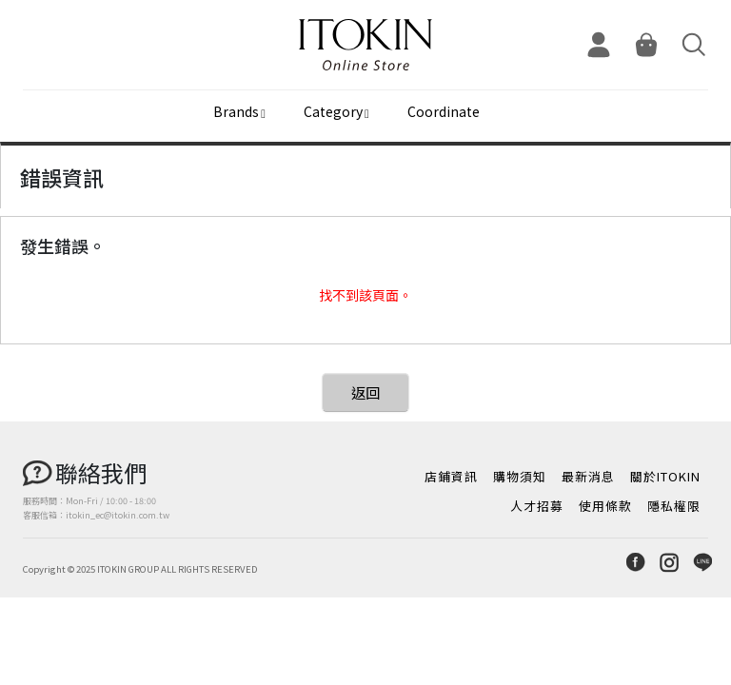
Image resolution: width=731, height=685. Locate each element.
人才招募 (536, 506)
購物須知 (519, 476)
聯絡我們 (101, 472)
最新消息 (588, 476)
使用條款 (605, 506)
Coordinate (443, 111)
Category (333, 111)
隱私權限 (674, 506)
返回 (365, 392)
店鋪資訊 (451, 476)
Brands (236, 111)
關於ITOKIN (665, 476)
